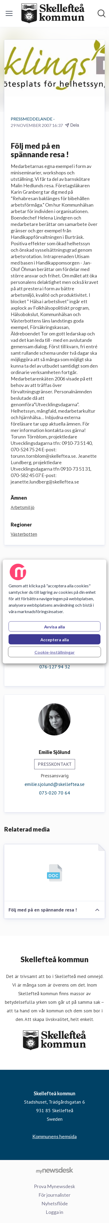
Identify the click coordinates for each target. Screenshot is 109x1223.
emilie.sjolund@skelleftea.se (54, 784)
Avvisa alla (54, 626)
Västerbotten (24, 534)
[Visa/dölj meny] (9, 13)
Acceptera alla (54, 639)
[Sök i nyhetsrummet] (101, 13)
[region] (54, 612)
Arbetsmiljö (22, 507)
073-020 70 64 (54, 793)
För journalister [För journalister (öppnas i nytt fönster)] (54, 1195)
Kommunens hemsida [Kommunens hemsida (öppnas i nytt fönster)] (54, 1136)
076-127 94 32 (54, 667)
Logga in (54, 1212)
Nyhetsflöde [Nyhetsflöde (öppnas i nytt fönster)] (54, 1203)
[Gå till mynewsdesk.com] (54, 1170)
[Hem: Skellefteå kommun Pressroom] (53, 13)
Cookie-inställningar (54, 652)
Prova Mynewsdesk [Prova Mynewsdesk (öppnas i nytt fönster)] (54, 1186)
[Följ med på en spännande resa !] (54, 872)
